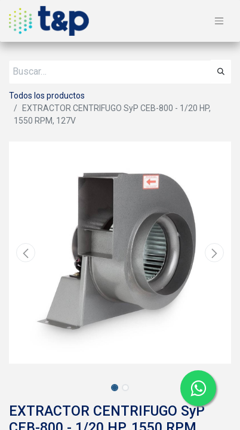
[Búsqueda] (221, 72)
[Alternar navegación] (219, 21)
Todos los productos (47, 95)
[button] (25, 252)
